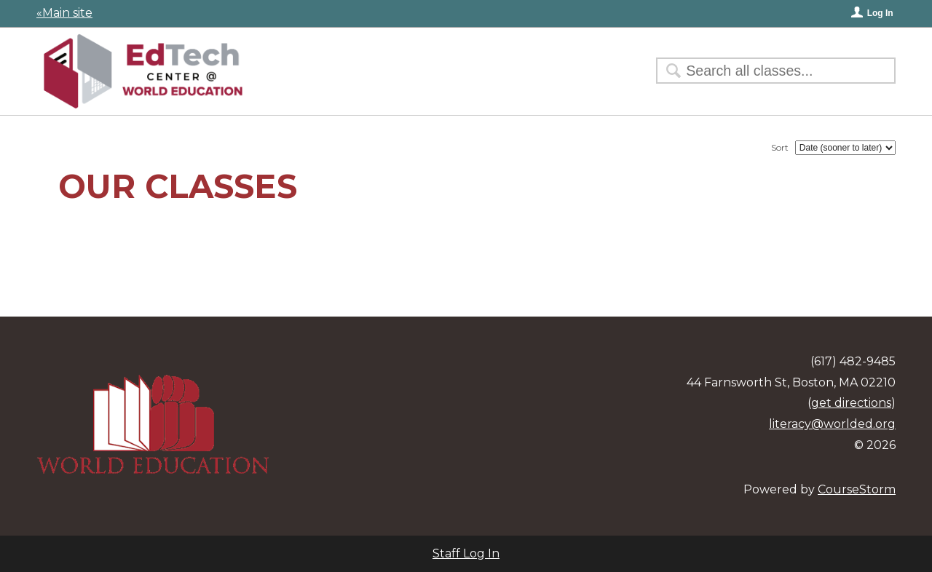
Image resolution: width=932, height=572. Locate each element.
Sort (780, 147)
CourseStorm (857, 489)
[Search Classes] (767, 70)
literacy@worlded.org (832, 424)
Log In (880, 13)
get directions (851, 403)
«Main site (64, 13)
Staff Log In (466, 553)
